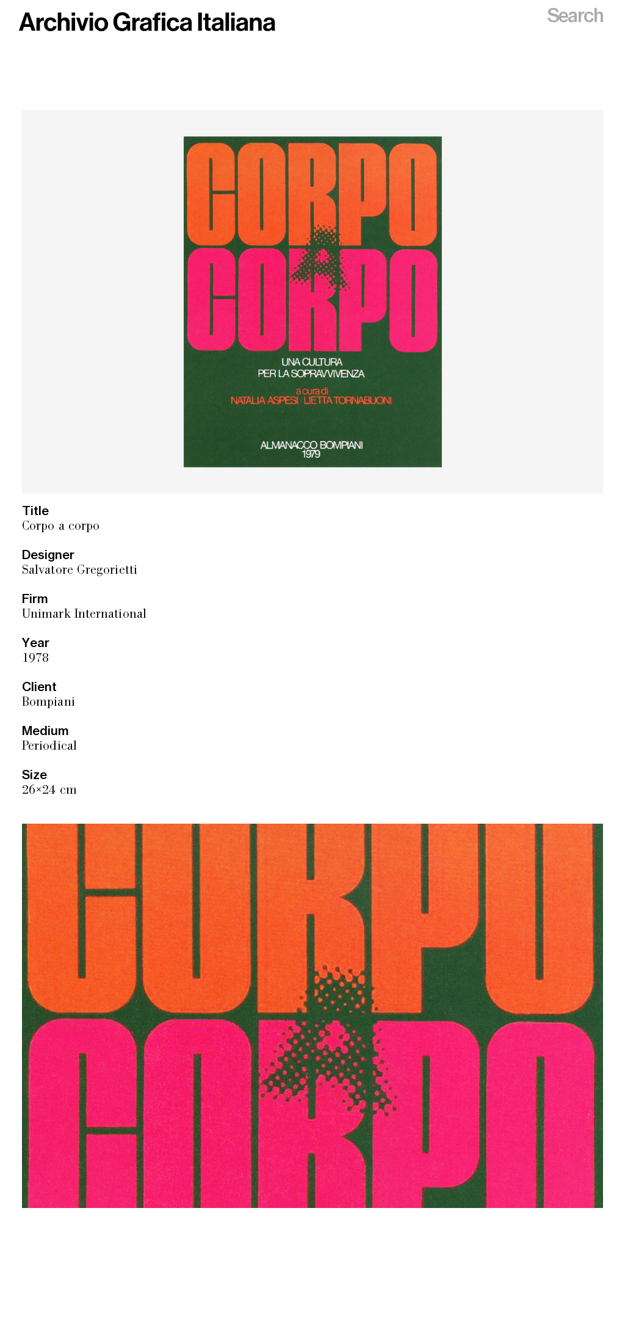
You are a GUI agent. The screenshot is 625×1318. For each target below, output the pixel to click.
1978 (35, 659)
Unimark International (84, 615)
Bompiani (48, 703)
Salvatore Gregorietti (79, 571)
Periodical (49, 747)
